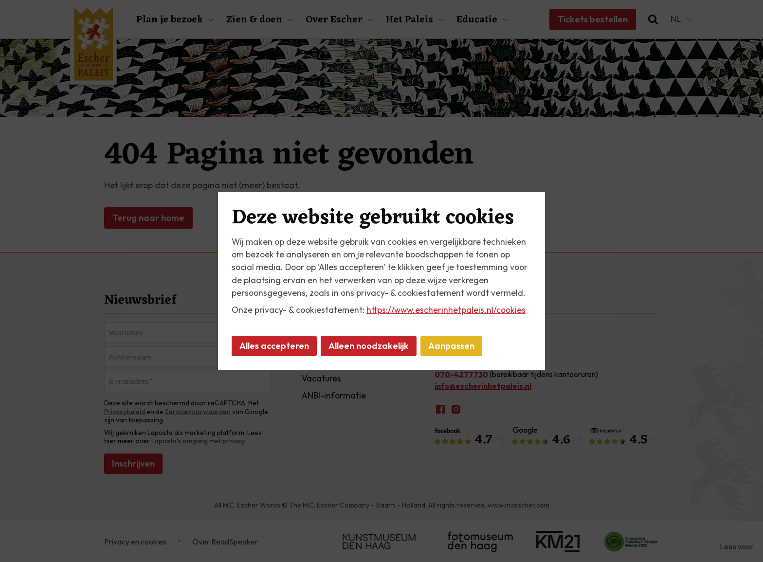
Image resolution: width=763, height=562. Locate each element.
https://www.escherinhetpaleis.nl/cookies (446, 309)
